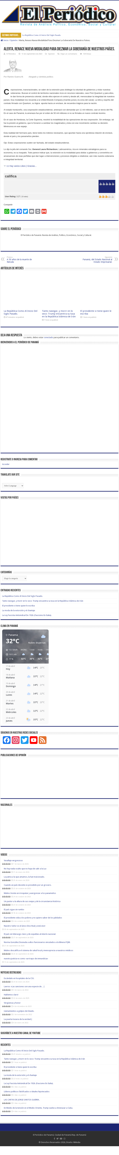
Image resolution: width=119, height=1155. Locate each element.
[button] (10, 654)
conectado (48, 337)
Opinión (13, 40)
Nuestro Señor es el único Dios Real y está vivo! (24, 926)
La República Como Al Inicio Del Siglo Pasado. (41, 35)
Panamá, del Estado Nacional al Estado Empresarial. (96, 259)
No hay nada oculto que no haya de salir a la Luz (25, 868)
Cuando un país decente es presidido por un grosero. (27, 885)
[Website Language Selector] (13, 485)
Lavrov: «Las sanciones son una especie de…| (24, 986)
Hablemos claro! (11, 995)
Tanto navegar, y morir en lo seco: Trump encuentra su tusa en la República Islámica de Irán (59, 314)
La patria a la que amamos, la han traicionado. (24, 877)
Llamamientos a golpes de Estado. (19, 1011)
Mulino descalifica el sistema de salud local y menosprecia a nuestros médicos (38, 950)
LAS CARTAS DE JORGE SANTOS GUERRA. (22, 1100)
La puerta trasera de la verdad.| (18, 1019)
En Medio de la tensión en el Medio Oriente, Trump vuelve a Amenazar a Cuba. (38, 1108)
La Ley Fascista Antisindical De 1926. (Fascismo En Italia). (27, 615)
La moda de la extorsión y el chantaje (18, 610)
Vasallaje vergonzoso (13, 860)
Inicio (4, 40)
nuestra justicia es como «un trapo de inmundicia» (26, 958)
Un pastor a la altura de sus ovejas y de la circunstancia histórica (32, 901)
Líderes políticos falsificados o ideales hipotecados (26, 1091)
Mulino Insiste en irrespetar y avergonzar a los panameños (30, 893)
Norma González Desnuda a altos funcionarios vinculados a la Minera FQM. (37, 942)
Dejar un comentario (69, 54)
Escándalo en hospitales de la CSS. (19, 978)
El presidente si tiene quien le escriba (18, 605)
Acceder (5, 464)
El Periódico (11, 54)
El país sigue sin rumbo (14, 909)
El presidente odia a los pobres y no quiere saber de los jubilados (33, 918)
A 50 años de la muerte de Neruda (23, 259)
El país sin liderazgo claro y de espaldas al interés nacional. (30, 934)
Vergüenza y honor (12, 1003)
